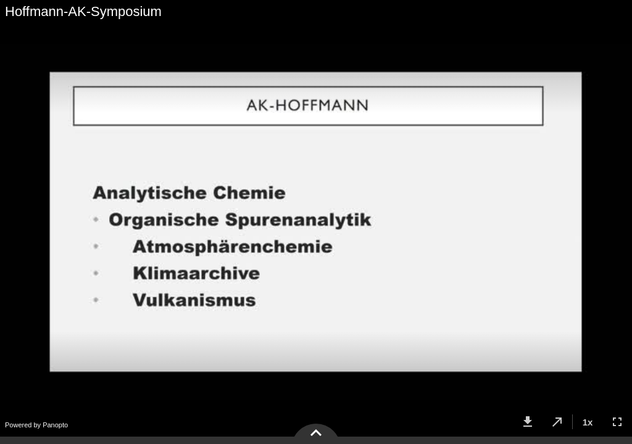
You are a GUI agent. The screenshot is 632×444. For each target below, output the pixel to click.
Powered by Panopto (36, 425)
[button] (528, 422)
